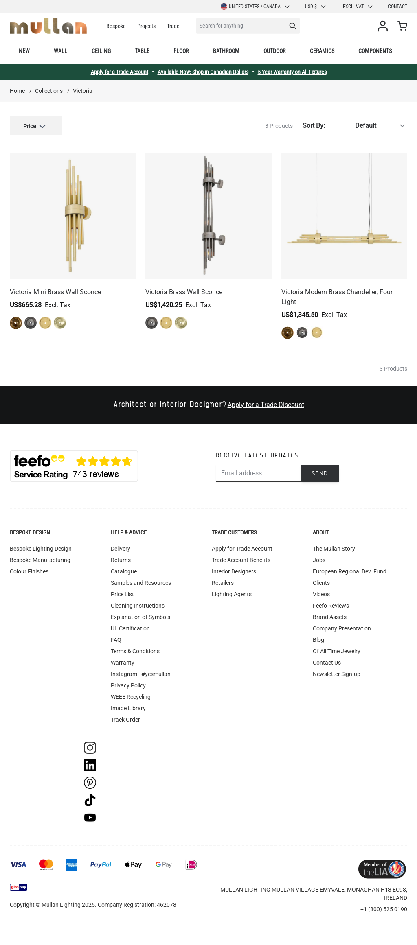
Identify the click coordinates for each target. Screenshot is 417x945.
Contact (397, 6)
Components (375, 51)
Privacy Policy (128, 684)
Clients (321, 582)
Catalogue (124, 570)
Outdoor (274, 51)
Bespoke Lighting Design (41, 548)
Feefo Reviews (331, 605)
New (24, 51)
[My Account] (384, 26)
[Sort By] (367, 125)
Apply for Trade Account (242, 548)
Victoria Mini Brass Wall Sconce (55, 291)
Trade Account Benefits (241, 559)
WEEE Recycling (131, 696)
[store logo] (48, 26)
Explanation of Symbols (140, 616)
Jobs (319, 559)
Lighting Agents (232, 593)
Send (320, 472)
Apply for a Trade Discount (266, 404)
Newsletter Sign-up (336, 673)
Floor (181, 51)
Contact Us (327, 661)
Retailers (223, 582)
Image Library (128, 707)
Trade (173, 26)
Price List (122, 593)
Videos (321, 593)
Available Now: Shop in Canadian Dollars (203, 72)
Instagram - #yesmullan (141, 673)
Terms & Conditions (135, 650)
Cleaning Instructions (138, 605)
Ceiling (101, 51)
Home (17, 91)
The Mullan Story (334, 548)
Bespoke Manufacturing (40, 559)
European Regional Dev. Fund (349, 570)
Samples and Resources (141, 582)
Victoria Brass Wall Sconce (183, 291)
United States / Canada (255, 6)
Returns (121, 559)
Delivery (120, 548)
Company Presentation (342, 627)
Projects (146, 26)
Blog (318, 639)
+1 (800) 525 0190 (383, 908)
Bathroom (226, 51)
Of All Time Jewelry (336, 650)
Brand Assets (330, 616)
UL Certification (130, 627)
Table (142, 51)
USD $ (316, 6)
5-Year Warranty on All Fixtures (292, 72)
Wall (60, 51)
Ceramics (322, 51)
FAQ (116, 639)
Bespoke (116, 26)
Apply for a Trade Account (119, 72)
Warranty (122, 661)
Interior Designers (234, 570)
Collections (49, 91)
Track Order (125, 718)
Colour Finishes (29, 570)
